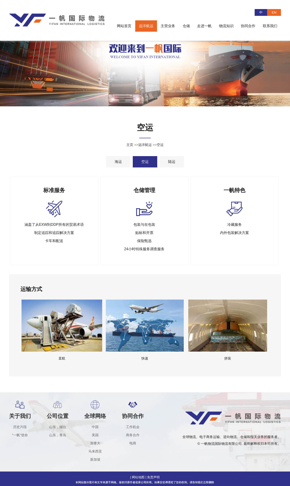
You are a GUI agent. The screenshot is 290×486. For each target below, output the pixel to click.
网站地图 (138, 477)
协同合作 (133, 416)
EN (274, 12)
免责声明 (153, 477)
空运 (160, 145)
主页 (129, 145)
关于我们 (20, 416)
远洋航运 (145, 145)
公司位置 (57, 416)
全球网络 (95, 416)
